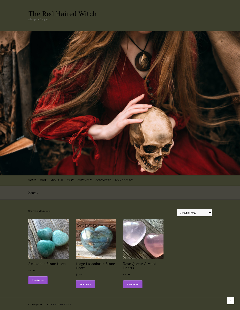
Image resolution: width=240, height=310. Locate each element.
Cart (70, 180)
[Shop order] (194, 212)
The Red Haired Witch (62, 14)
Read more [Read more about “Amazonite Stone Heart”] (38, 280)
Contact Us (103, 180)
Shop (43, 180)
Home (32, 180)
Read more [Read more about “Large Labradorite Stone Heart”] (85, 284)
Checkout (84, 180)
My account (124, 180)
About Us (56, 180)
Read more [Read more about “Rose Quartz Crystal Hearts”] (133, 284)
